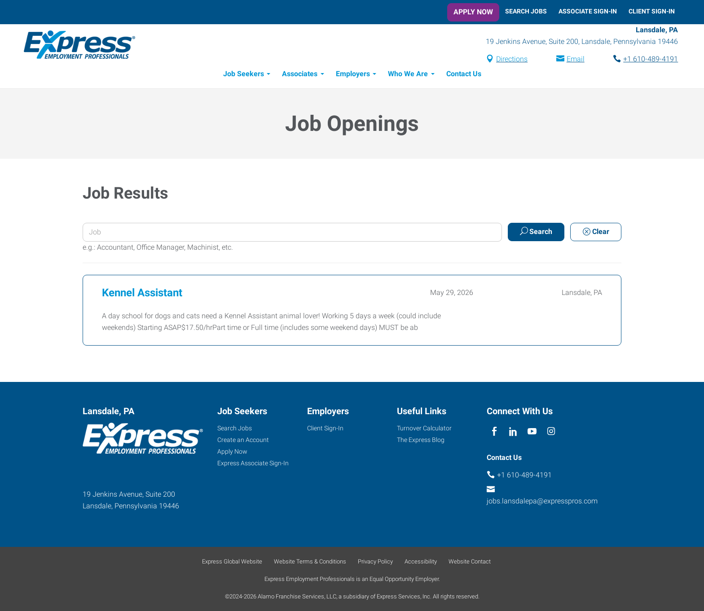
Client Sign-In (652, 11)
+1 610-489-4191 (647, 60)
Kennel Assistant (142, 294)
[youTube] (532, 431)
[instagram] (551, 431)
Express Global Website (232, 561)
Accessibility (421, 561)
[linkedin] (513, 431)
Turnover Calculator (424, 428)
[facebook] (494, 431)
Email (572, 60)
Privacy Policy (375, 561)
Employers (353, 75)
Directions (508, 60)
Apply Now (473, 12)
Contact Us (463, 75)
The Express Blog (420, 439)
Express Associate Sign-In (253, 463)
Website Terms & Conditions (310, 561)
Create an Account (243, 439)
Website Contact (470, 561)
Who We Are (408, 75)
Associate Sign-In (588, 11)
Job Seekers (243, 75)
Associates (299, 75)
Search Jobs (526, 11)
